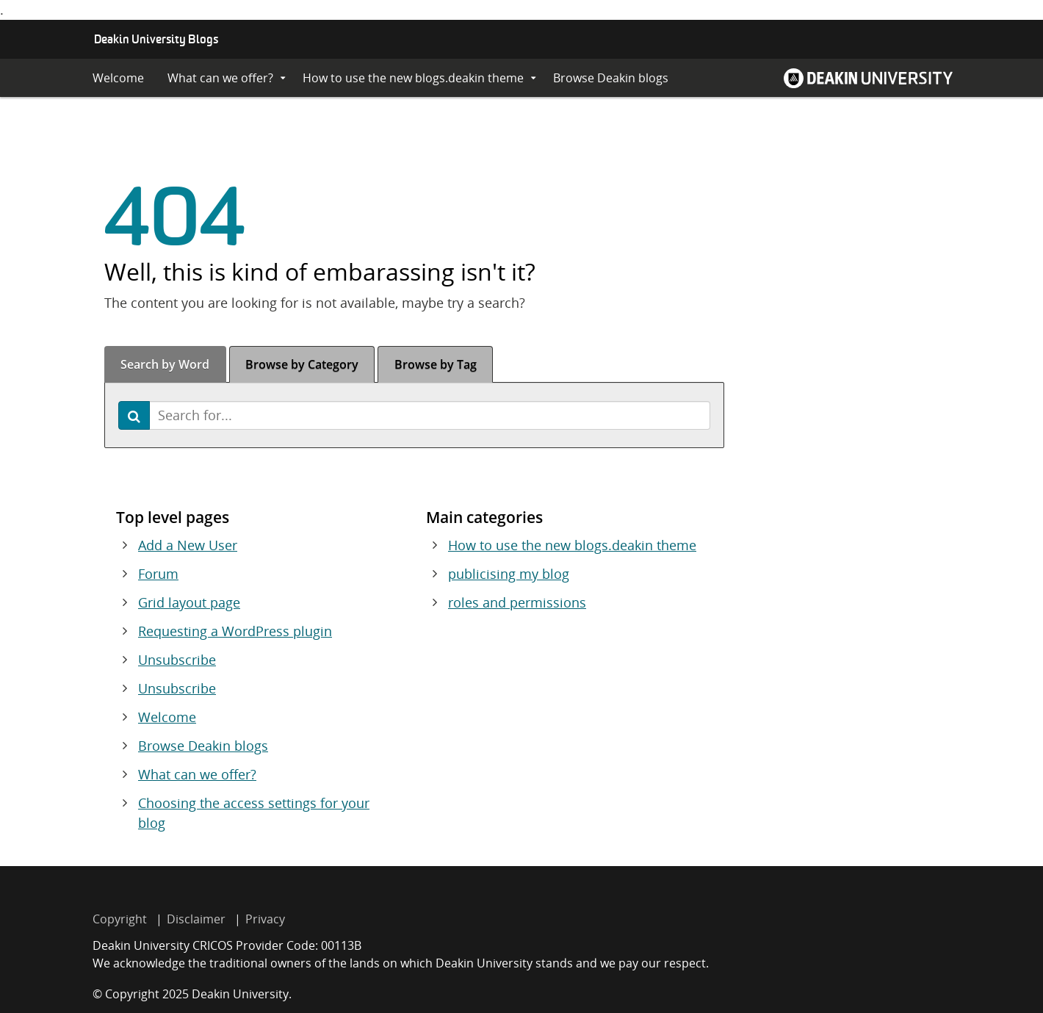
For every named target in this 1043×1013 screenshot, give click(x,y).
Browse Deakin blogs (610, 78)
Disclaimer (196, 919)
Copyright (120, 919)
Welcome (118, 78)
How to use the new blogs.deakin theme (413, 78)
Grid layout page (189, 602)
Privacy (265, 919)
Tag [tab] (435, 364)
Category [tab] (301, 364)
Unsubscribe (177, 659)
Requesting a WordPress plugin (235, 631)
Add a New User (187, 545)
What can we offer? (220, 78)
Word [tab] (164, 364)
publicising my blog (508, 574)
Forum (158, 574)
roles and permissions (517, 602)
